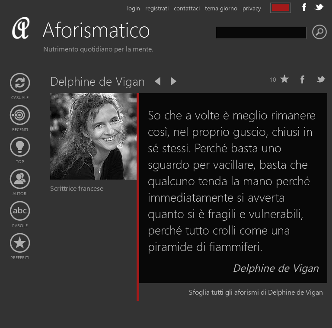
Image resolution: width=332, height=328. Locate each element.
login (133, 8)
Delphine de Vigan (276, 267)
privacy (252, 8)
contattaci (187, 8)
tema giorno (221, 8)
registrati (157, 8)
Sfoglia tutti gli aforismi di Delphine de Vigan (256, 291)
